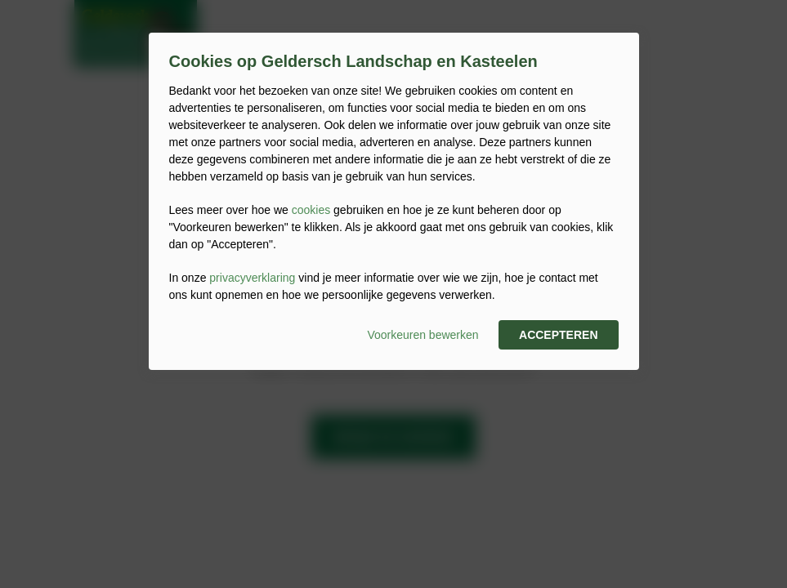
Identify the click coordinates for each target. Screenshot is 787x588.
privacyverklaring (252, 277)
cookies (311, 209)
